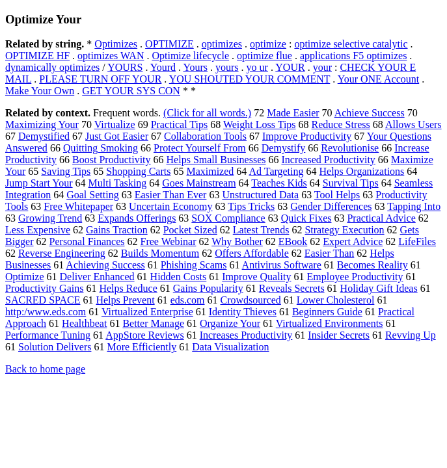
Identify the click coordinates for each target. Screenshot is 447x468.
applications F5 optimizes (353, 55)
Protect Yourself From (200, 147)
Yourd (163, 67)
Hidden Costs (178, 276)
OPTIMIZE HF (37, 55)
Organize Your (230, 323)
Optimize (24, 276)
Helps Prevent (125, 300)
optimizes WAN (110, 55)
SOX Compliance (228, 218)
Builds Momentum (160, 253)
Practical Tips (179, 124)
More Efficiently (141, 346)
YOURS (124, 67)
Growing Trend (50, 218)
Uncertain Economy (170, 206)
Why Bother (237, 241)
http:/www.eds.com (45, 311)
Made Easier (293, 112)
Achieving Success (105, 264)
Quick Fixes (306, 218)
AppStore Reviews (144, 335)
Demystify (284, 147)
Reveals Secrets (292, 288)
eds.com (187, 300)
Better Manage (153, 323)
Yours (195, 67)
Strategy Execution (344, 229)
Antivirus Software (281, 264)
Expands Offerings (137, 218)
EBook (292, 241)
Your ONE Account (378, 78)
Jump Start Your (39, 182)
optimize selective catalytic (350, 43)
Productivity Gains (44, 288)
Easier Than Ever (171, 194)
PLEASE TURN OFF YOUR (100, 78)
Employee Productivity (354, 276)
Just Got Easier (116, 136)
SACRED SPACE (42, 300)
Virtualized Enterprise (147, 311)
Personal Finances (87, 241)
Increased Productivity (328, 159)
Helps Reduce (128, 288)
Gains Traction (117, 229)
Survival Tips (351, 182)
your (322, 67)
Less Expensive (37, 229)
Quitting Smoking (100, 147)
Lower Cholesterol (336, 300)
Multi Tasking (117, 182)
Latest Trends (261, 229)
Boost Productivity (111, 159)
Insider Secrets (339, 335)
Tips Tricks (251, 206)
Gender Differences (331, 206)
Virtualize (114, 124)
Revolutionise (350, 147)
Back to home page (45, 368)
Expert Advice (353, 241)
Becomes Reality (372, 264)
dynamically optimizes (52, 67)
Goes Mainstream (199, 182)
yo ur (257, 67)
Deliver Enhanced (97, 276)
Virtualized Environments (329, 323)
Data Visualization (230, 346)
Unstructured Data (260, 194)
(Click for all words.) (207, 112)
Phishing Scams (194, 264)
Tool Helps (337, 194)
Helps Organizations (362, 171)
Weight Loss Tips (259, 124)
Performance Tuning (47, 335)
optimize (268, 43)
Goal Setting (92, 194)
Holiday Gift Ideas (379, 288)
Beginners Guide (327, 311)
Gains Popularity (208, 288)
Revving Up (410, 335)
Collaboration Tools (205, 136)
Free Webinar (168, 241)
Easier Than (330, 253)
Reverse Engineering (61, 253)
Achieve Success (369, 112)
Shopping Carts (138, 171)
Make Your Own (39, 90)
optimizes (222, 43)
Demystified (44, 136)
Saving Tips (65, 171)
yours (227, 67)
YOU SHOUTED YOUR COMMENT (250, 78)
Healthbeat (84, 323)
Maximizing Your (42, 124)
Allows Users (413, 124)
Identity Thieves (243, 311)
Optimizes (115, 43)
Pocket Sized (190, 229)
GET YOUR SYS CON (131, 90)
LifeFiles (417, 241)
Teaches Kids (279, 182)
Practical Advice (381, 218)
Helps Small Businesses (216, 159)
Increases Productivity (246, 335)
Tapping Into (413, 206)
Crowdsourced (251, 300)
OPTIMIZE (169, 43)
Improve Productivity (306, 136)
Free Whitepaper (78, 206)
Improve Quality (256, 276)
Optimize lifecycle (190, 55)
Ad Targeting (276, 171)
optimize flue (264, 55)
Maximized (210, 171)
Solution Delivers (54, 346)
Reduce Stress (341, 124)
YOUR (290, 67)
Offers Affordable (252, 253)
